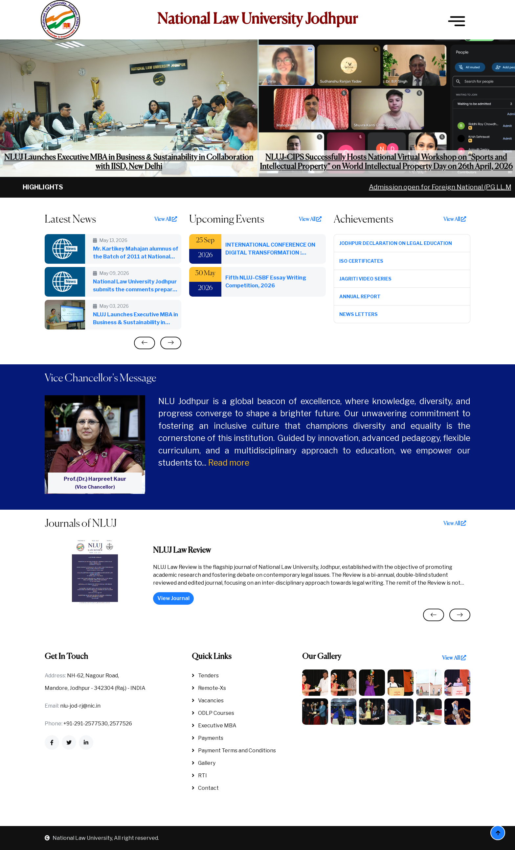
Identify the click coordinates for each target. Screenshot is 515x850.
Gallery (203, 763)
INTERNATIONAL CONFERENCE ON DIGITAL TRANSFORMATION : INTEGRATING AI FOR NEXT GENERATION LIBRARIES (270, 249)
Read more (228, 463)
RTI (199, 775)
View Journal (173, 598)
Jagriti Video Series (365, 278)
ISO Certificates (361, 261)
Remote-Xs (209, 688)
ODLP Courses (213, 713)
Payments (207, 738)
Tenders (205, 675)
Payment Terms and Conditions (234, 750)
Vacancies (208, 700)
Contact (205, 788)
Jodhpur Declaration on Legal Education (395, 243)
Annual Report (360, 296)
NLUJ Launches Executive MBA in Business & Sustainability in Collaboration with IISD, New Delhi (128, 162)
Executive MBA (214, 725)
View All (165, 219)
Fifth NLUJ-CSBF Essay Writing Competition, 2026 (265, 282)
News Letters (358, 314)
